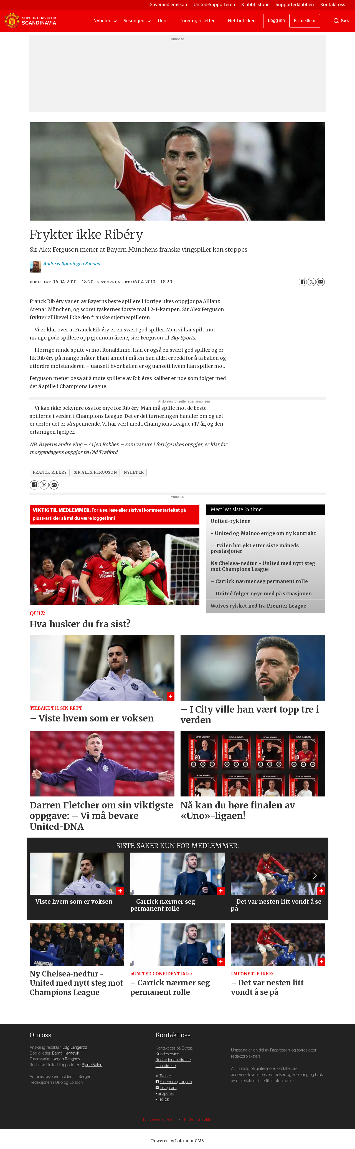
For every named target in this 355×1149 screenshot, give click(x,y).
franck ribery (50, 472)
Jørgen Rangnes (66, 1059)
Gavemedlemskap (168, 4)
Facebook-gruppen (176, 1082)
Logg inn (276, 20)
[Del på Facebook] (303, 282)
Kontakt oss (332, 4)
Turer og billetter (197, 20)
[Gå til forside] (30, 21)
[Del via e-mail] (320, 282)
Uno (162, 20)
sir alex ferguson (95, 472)
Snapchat (166, 1093)
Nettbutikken (242, 20)
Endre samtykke (198, 1120)
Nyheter (101, 20)
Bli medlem (304, 21)
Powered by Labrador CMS (177, 1140)
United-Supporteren (214, 4)
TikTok (163, 1099)
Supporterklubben (295, 4)
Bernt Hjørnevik (65, 1053)
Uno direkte (166, 1066)
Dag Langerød (74, 1047)
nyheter (134, 472)
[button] (314, 875)
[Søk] (336, 21)
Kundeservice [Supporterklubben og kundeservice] (167, 1054)
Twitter (165, 1076)
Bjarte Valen (92, 1065)
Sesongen (134, 20)
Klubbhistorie (255, 4)
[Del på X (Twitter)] (312, 282)
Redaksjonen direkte (173, 1060)
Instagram (168, 1088)
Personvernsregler (159, 1120)
